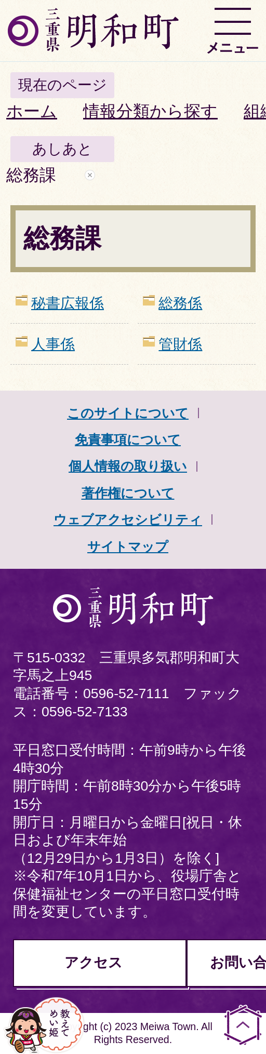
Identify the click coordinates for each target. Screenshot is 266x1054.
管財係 (180, 344)
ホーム (31, 111)
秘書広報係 (67, 303)
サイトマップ (127, 546)
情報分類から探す (150, 111)
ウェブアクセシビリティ (128, 519)
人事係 (53, 344)
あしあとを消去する (90, 175)
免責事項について (128, 439)
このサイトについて (128, 413)
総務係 (180, 303)
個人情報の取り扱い (128, 466)
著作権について (128, 493)
